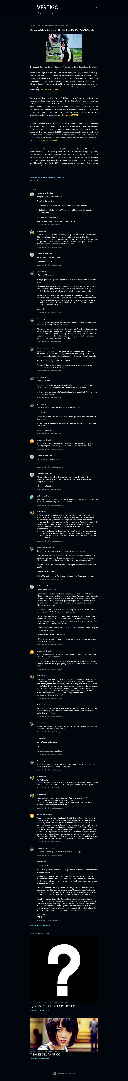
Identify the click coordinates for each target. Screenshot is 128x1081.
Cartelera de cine (42, 181)
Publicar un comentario (40, 926)
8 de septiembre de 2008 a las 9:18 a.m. (49, 370)
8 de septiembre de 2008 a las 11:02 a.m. (50, 489)
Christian (40, 271)
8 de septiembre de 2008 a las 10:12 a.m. (50, 449)
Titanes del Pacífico (45, 1054)
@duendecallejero (43, 440)
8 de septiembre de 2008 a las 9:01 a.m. (49, 312)
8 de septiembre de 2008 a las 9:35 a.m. (49, 397)
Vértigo (48, 7)
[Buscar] (96, 6)
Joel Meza (40, 231)
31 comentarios (43, 1010)
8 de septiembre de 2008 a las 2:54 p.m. (49, 732)
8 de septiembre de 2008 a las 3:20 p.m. (49, 754)
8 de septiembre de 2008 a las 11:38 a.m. (50, 541)
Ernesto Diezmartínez (44, 348)
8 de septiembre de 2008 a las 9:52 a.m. (49, 433)
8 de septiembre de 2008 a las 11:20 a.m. (50, 505)
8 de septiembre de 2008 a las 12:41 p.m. (50, 644)
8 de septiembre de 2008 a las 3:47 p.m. (49, 788)
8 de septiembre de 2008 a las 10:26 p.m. (50, 808)
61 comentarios (43, 1059)
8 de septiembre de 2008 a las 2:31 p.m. (49, 698)
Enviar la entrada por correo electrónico (51, 178)
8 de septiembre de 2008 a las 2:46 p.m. (49, 716)
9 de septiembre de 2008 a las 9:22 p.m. (49, 842)
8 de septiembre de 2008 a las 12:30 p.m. (50, 579)
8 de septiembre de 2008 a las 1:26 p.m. (49, 669)
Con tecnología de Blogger (64, 1073)
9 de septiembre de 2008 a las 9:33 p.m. (49, 855)
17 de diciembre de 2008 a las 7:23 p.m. (49, 920)
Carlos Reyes (41, 496)
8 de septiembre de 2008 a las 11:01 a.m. (50, 467)
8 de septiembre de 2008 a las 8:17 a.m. (49, 247)
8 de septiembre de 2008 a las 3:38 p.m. (49, 770)
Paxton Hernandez (43, 193)
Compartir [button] (33, 178)
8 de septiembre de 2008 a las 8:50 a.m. (49, 265)
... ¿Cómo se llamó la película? (53, 1006)
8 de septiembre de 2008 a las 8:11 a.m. (49, 225)
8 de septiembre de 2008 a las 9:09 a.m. (49, 341)
